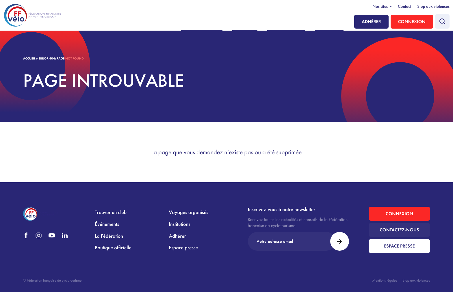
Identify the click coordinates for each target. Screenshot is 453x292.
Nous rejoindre (229, 22)
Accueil (29, 59)
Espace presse (183, 247)
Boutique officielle (113, 247)
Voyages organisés (188, 212)
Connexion (412, 21)
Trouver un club (111, 212)
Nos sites (380, 7)
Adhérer (371, 21)
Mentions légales (384, 280)
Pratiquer (264, 22)
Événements (107, 224)
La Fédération (298, 22)
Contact (404, 7)
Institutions (332, 22)
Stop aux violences (433, 7)
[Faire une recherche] (442, 21)
